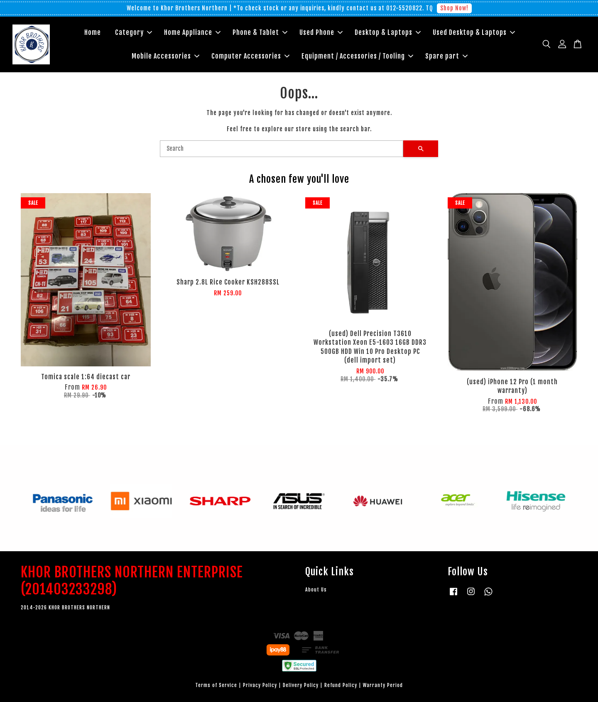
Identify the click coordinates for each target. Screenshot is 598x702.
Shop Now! (454, 8)
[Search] (281, 148)
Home (92, 32)
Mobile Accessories (165, 56)
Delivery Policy (301, 685)
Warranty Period (383, 685)
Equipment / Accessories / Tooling (357, 56)
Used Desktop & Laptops (474, 32)
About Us (316, 590)
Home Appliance (192, 32)
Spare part (446, 56)
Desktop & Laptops (388, 32)
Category (133, 32)
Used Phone (321, 32)
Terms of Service (216, 685)
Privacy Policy (260, 685)
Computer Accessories (250, 56)
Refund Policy (340, 685)
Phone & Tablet (260, 32)
